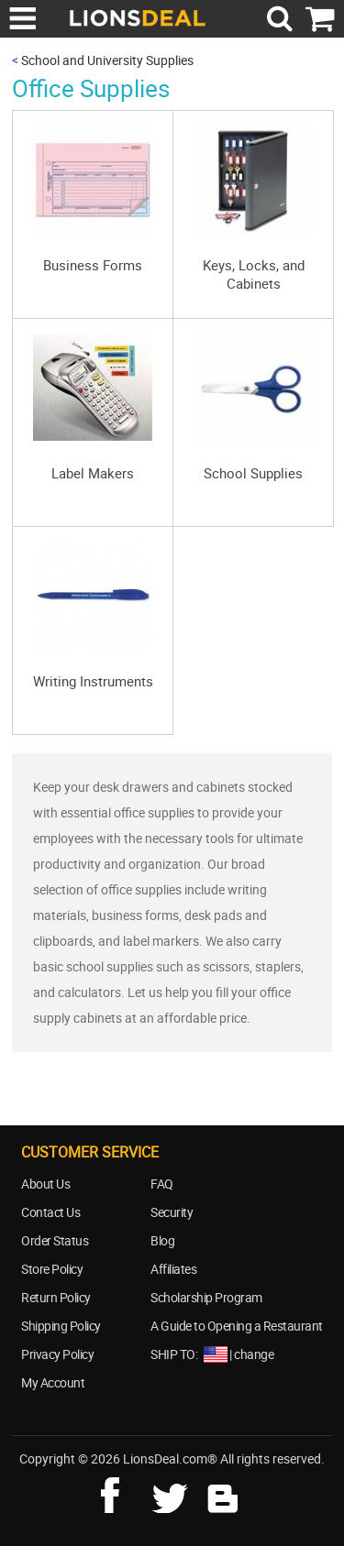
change (253, 1354)
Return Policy (56, 1297)
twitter (173, 1493)
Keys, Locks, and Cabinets (254, 274)
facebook (123, 1493)
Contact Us (50, 1212)
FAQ (161, 1183)
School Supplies (253, 473)
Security (171, 1212)
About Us (45, 1183)
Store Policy (52, 1268)
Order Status (54, 1240)
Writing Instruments (93, 681)
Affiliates (173, 1268)
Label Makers (92, 473)
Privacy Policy (57, 1354)
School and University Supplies (107, 60)
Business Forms (92, 265)
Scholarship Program (206, 1297)
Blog (162, 1240)
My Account (52, 1382)
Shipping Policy (61, 1325)
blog (224, 1493)
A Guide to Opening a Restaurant (236, 1325)
